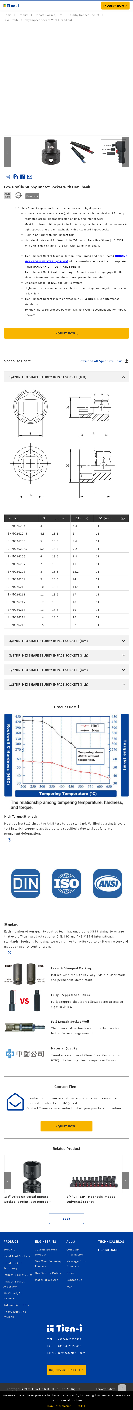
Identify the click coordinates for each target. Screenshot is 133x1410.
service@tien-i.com (72, 1352)
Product (11, 1241)
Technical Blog (111, 1241)
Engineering (45, 1241)
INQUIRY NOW (67, 333)
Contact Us (74, 1279)
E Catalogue (108, 1249)
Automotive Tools (16, 1305)
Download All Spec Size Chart (100, 361)
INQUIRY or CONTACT (66, 1370)
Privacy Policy (105, 1389)
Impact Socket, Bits (17, 1274)
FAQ (69, 1286)
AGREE (82, 1406)
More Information (59, 1406)
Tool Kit (9, 1249)
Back (66, 1218)
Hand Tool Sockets (17, 1256)
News (70, 1273)
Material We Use (46, 1279)
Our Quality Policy (48, 1273)
